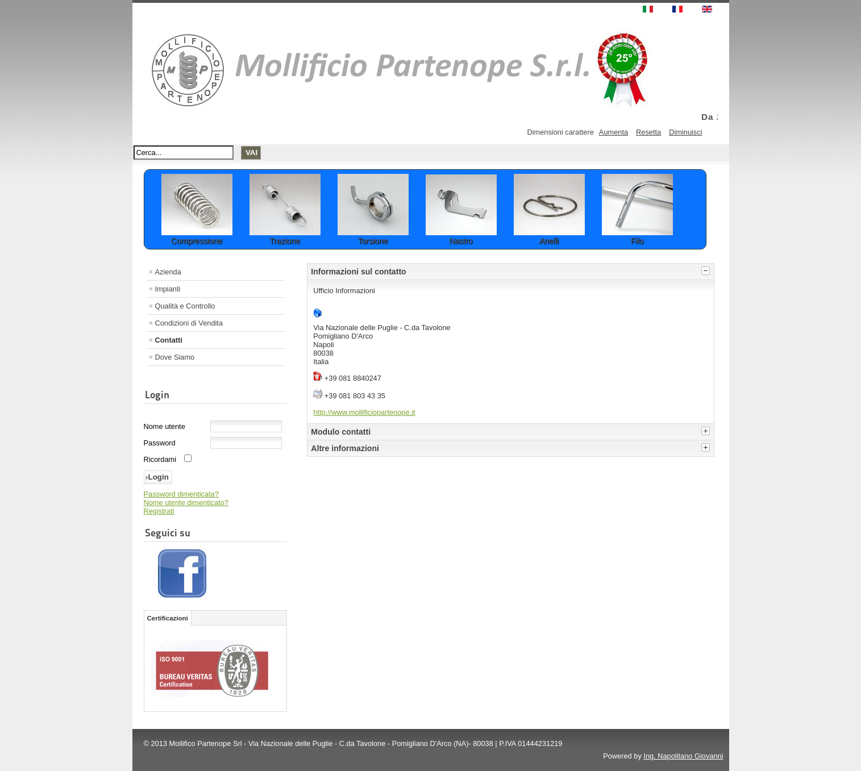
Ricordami (160, 459)
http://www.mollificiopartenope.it (364, 412)
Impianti (168, 289)
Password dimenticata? (181, 494)
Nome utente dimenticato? (186, 502)
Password (160, 443)
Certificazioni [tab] (167, 618)
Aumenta (613, 132)
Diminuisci (685, 132)
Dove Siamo (175, 357)
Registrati (159, 511)
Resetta (648, 132)
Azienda (168, 272)
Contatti (168, 340)
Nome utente (164, 426)
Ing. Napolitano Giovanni (683, 756)
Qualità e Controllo (185, 306)
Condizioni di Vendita (189, 323)
